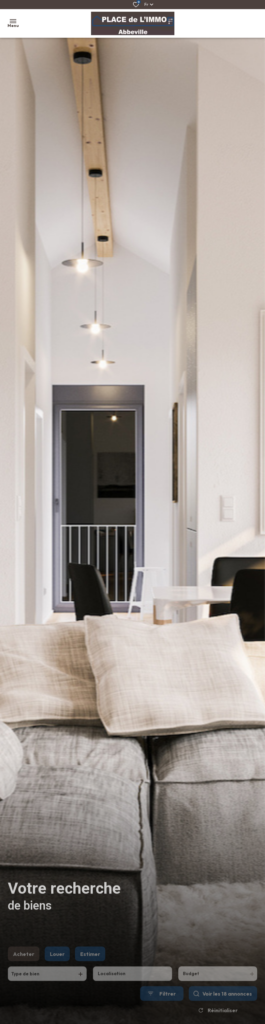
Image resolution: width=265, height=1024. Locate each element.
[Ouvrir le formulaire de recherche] (162, 1003)
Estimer (90, 963)
